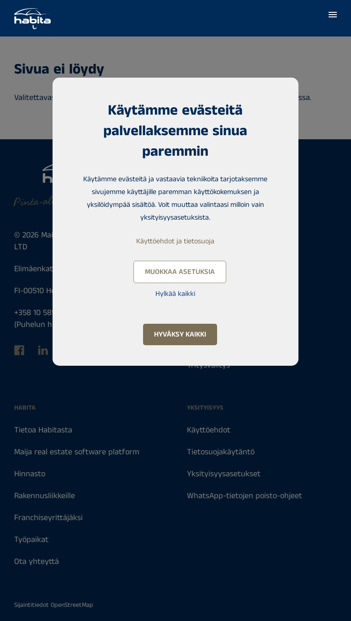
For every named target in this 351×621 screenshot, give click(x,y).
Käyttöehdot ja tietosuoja (175, 241)
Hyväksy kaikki (180, 334)
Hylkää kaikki (175, 294)
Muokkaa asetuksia (180, 272)
